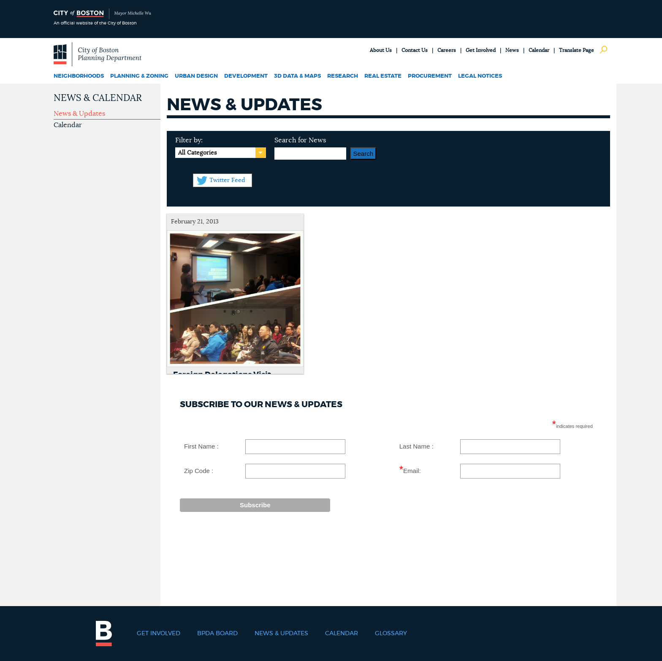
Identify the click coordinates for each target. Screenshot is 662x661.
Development (246, 76)
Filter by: (189, 140)
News (512, 50)
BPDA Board (217, 634)
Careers (446, 50)
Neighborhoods (79, 76)
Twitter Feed (227, 180)
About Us (381, 50)
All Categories (197, 153)
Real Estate (383, 76)
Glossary (391, 634)
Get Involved (481, 50)
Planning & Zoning (139, 76)
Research (342, 76)
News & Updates (79, 113)
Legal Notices (480, 76)
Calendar (539, 50)
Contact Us (415, 50)
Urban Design (196, 76)
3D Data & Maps (297, 76)
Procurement (430, 76)
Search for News (300, 140)
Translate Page (576, 50)
